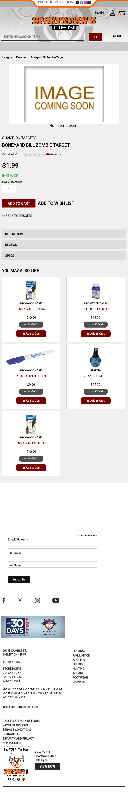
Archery (79, 660)
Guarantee (11, 734)
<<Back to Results (17, 216)
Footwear (80, 677)
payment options (15, 725)
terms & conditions (17, 729)
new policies (12, 743)
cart (119, 14)
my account (112, 13)
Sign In (99, 12)
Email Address (18, 539)
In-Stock (10, 175)
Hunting (78, 668)
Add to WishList (56, 203)
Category (7, 57)
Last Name (14, 565)
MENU (117, 36)
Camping (79, 682)
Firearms (21, 57)
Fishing (78, 664)
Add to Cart (31, 333)
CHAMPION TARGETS (19, 138)
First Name (14, 552)
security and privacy (18, 738)
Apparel (79, 673)
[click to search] (95, 37)
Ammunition (81, 655)
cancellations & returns (21, 721)
